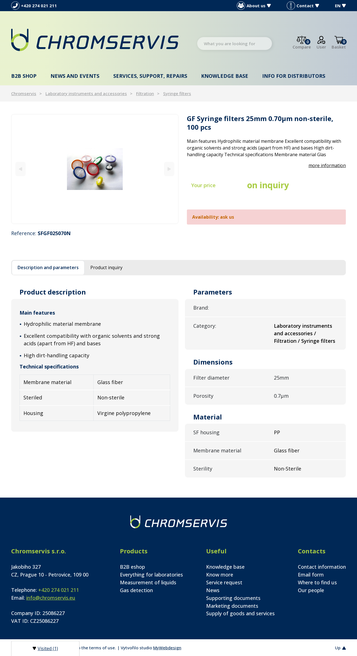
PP (277, 432)
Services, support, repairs (150, 76)
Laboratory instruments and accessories (86, 93)
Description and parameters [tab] (48, 267)
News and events (74, 76)
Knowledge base (224, 76)
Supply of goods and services (240, 613)
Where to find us (317, 582)
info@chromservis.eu (50, 597)
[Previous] (20, 169)
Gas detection (136, 590)
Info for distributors (293, 76)
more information (327, 165)
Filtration (145, 93)
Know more (219, 574)
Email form (311, 574)
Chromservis (23, 93)
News (212, 590)
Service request (224, 582)
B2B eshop (132, 566)
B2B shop (24, 76)
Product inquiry (106, 267)
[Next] (169, 169)
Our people (311, 590)
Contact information (322, 566)
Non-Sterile (287, 468)
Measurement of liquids (148, 582)
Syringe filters (177, 93)
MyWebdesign (167, 647)
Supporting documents (233, 598)
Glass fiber (287, 450)
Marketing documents (232, 605)
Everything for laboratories (151, 574)
